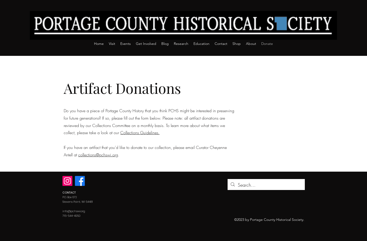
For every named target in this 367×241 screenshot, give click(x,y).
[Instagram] (67, 181)
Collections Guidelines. (140, 132)
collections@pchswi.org (98, 155)
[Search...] (266, 185)
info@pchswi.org (73, 211)
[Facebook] (80, 181)
